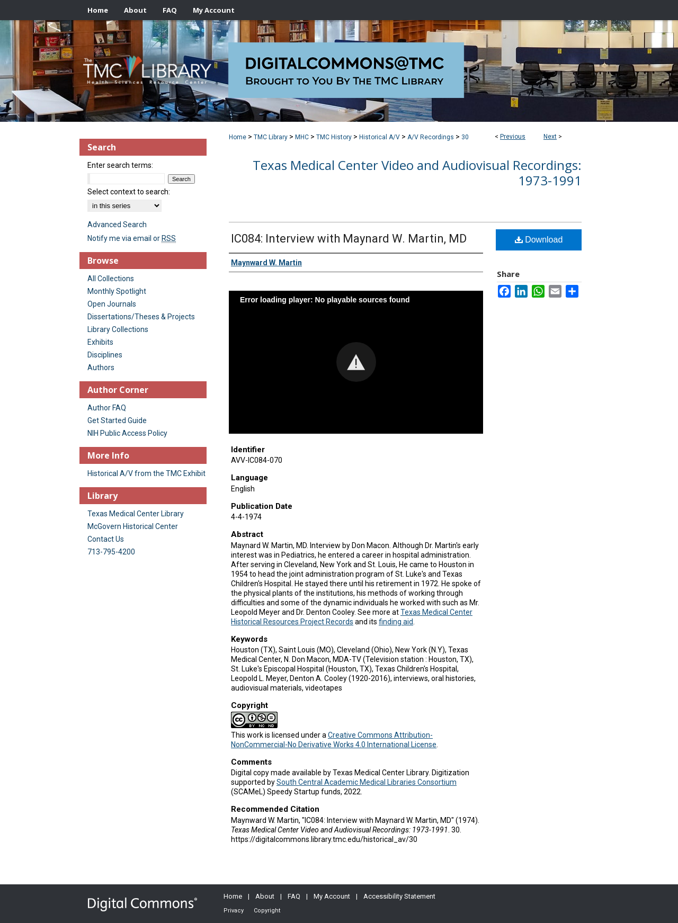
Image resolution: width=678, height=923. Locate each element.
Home (237, 137)
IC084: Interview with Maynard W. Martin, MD (349, 238)
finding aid (396, 621)
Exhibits (100, 342)
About (264, 896)
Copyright (267, 910)
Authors (100, 367)
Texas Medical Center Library (135, 513)
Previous (512, 136)
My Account (332, 896)
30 (465, 137)
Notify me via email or (131, 238)
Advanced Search (117, 224)
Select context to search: (128, 191)
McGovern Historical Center (132, 526)
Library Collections (117, 329)
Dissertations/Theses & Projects (141, 316)
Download (539, 239)
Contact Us (105, 539)
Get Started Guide (117, 420)
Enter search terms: (120, 165)
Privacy (234, 910)
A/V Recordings (430, 137)
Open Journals (111, 304)
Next (550, 136)
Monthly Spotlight (116, 291)
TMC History (334, 137)
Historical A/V (379, 137)
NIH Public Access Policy (127, 433)
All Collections (110, 278)
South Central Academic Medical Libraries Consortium (366, 782)
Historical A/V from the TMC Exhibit (146, 473)
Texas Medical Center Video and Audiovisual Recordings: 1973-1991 (417, 172)
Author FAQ (106, 408)
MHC (302, 137)
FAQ (294, 896)
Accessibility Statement (399, 896)
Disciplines (104, 355)
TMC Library (271, 137)
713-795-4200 (111, 552)
